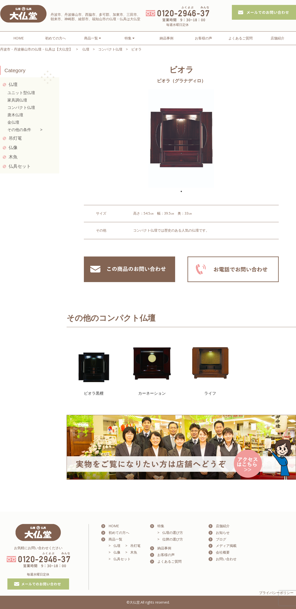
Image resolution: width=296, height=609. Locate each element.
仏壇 (85, 49)
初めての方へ (55, 38)
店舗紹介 (277, 38)
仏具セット (20, 166)
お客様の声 (203, 38)
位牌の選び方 (172, 539)
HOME (18, 38)
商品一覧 (115, 539)
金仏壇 (13, 122)
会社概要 (223, 552)
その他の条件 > (24, 130)
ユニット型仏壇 (21, 93)
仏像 (13, 147)
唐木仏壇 (15, 115)
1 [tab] (181, 191)
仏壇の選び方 (172, 532)
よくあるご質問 (240, 38)
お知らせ (223, 532)
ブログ (221, 539)
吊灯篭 (15, 138)
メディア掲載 (226, 545)
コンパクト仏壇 (110, 49)
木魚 (13, 156)
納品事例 (166, 38)
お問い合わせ (226, 559)
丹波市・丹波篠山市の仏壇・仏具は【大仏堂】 (36, 49)
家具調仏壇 (17, 100)
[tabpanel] (181, 138)
